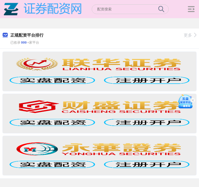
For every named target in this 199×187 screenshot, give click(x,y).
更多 (190, 35)
